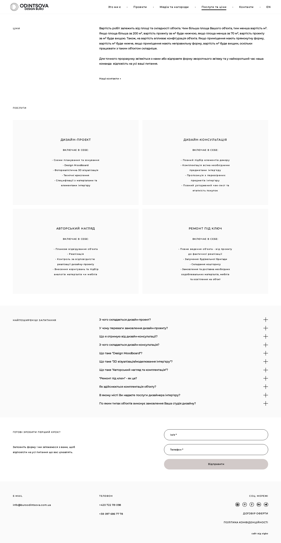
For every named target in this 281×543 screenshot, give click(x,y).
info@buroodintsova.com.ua (32, 504)
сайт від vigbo (260, 534)
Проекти (137, 6)
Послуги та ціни (211, 6)
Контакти (244, 6)
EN (266, 6)
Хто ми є (112, 6)
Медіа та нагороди (171, 6)
